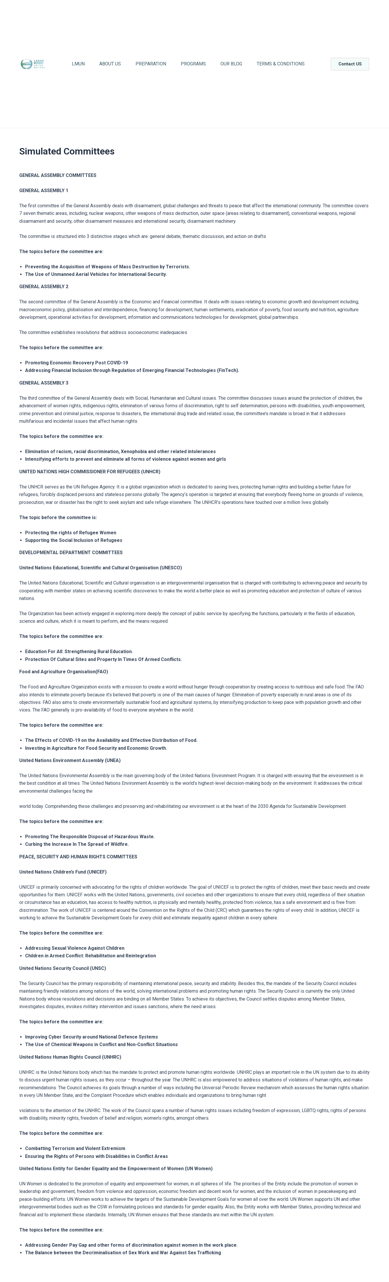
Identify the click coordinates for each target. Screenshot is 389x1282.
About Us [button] (110, 64)
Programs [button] (193, 64)
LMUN (78, 64)
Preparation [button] (151, 64)
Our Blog (231, 64)
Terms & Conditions (281, 64)
